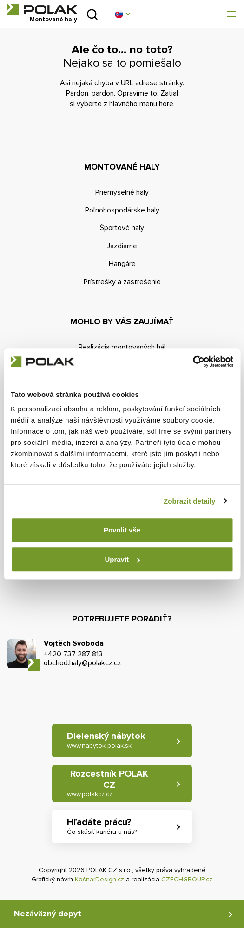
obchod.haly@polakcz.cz (82, 663)
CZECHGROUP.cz (186, 879)
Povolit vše (122, 530)
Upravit (122, 559)
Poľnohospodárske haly (122, 210)
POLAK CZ (42, 9)
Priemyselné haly (122, 192)
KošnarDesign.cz (99, 879)
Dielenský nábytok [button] (106, 740)
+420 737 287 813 (73, 654)
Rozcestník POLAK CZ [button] (108, 784)
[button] (122, 14)
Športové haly (122, 227)
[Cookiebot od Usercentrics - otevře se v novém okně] (192, 361)
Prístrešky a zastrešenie (122, 282)
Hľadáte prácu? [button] (102, 826)
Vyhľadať (92, 14)
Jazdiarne (122, 246)
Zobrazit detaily (190, 501)
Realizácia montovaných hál (122, 347)
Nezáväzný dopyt (47, 913)
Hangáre (122, 263)
